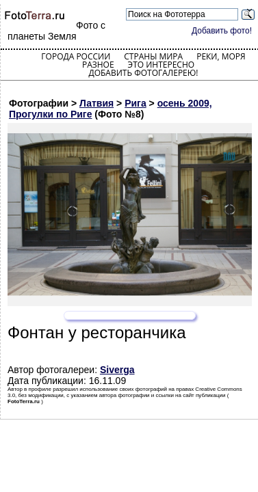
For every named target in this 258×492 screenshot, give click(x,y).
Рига (135, 103)
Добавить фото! (222, 31)
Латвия (96, 103)
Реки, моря (220, 56)
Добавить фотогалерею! (143, 73)
